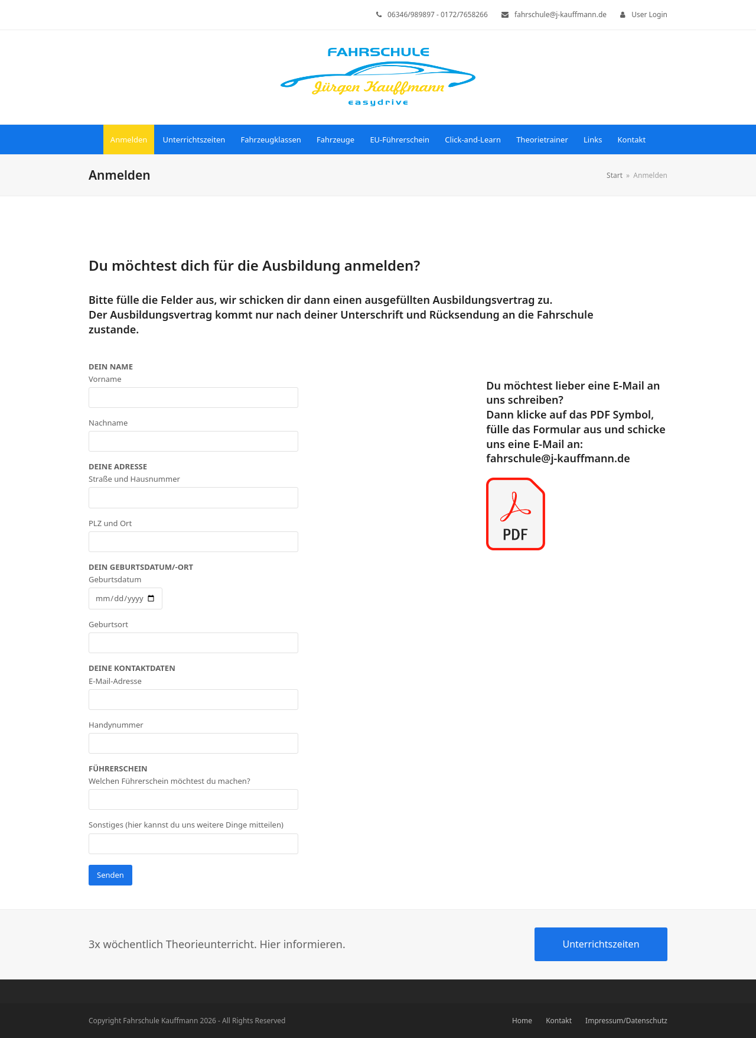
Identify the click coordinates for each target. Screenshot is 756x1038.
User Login (649, 14)
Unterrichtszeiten (600, 944)
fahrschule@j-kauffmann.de (558, 458)
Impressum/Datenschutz (626, 1021)
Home (522, 1021)
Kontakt (559, 1021)
